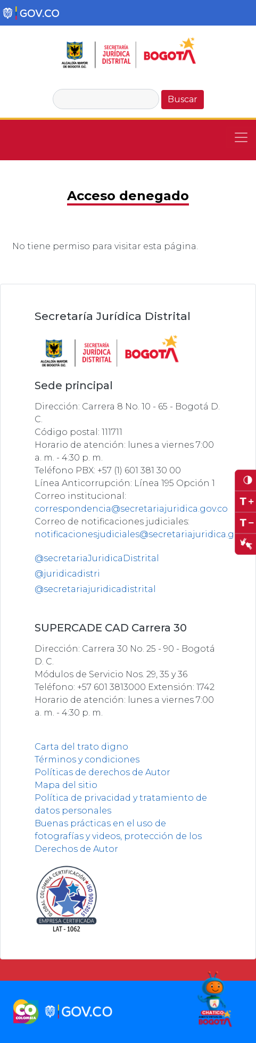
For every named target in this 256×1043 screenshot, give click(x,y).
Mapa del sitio (66, 785)
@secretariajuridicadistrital (95, 589)
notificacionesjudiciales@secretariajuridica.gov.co (145, 534)
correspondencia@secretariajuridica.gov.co (131, 509)
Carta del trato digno (81, 747)
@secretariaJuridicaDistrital (97, 558)
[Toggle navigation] (241, 137)
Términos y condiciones (87, 759)
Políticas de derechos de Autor (102, 772)
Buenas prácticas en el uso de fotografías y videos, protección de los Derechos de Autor (118, 836)
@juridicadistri (67, 574)
